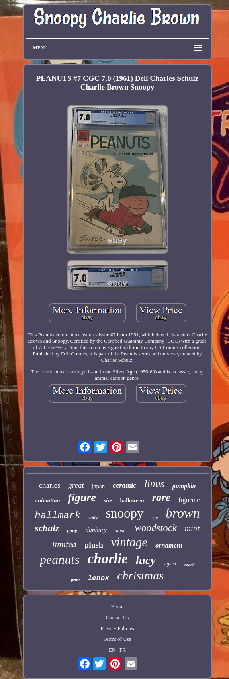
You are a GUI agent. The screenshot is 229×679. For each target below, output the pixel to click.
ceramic (124, 485)
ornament (168, 545)
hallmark (57, 515)
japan (98, 486)
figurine (189, 500)
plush (93, 544)
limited (64, 544)
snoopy (124, 513)
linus (154, 483)
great (76, 485)
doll (155, 518)
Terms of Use (117, 639)
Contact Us (117, 617)
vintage (129, 542)
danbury (96, 529)
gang (72, 530)
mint (192, 528)
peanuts (60, 559)
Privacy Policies (117, 628)
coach (189, 564)
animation (47, 500)
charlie (108, 559)
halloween (132, 501)
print (75, 579)
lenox (98, 578)
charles (50, 485)
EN (112, 650)
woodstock (156, 527)
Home (117, 607)
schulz (47, 528)
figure (82, 497)
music (121, 530)
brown (183, 513)
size (108, 501)
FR (122, 650)
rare (161, 498)
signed (170, 564)
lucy (146, 560)
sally (93, 517)
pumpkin (184, 486)
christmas (140, 575)
